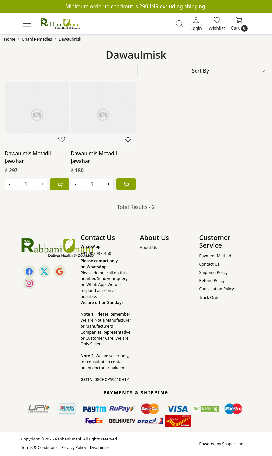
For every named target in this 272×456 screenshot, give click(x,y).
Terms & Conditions (39, 447)
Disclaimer (99, 447)
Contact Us (209, 264)
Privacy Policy (73, 447)
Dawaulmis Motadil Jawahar (28, 157)
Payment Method (215, 256)
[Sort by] (202, 70)
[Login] (196, 24)
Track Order (210, 297)
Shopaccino (232, 444)
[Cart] (59, 184)
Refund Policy (212, 280)
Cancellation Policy (216, 289)
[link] (179, 23)
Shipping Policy (213, 272)
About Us (148, 247)
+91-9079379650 (96, 253)
